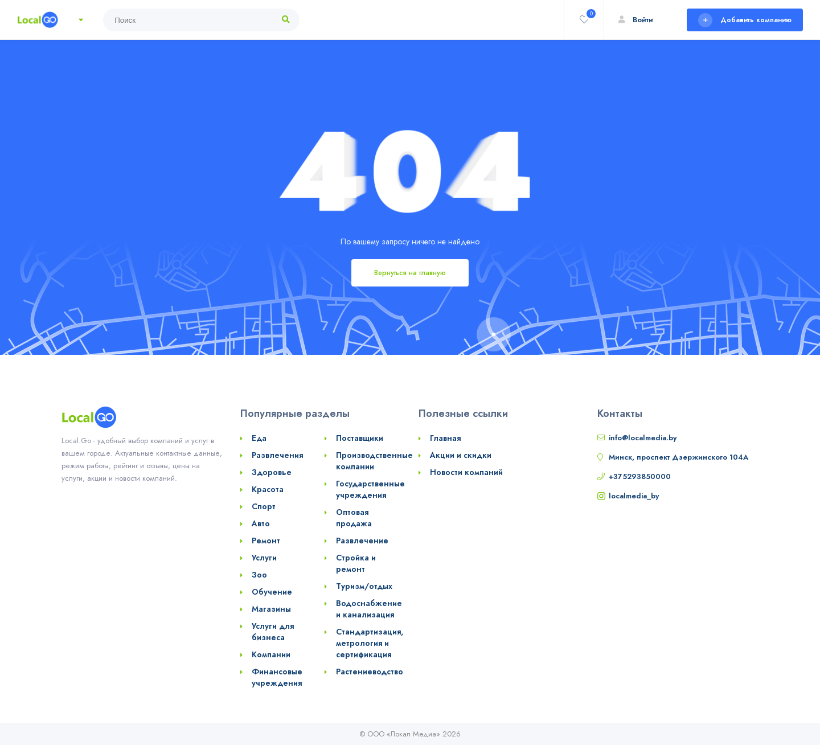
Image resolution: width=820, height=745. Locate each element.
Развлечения (277, 455)
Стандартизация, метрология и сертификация (369, 643)
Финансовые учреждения (277, 677)
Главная (445, 438)
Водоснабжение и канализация (369, 608)
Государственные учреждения (370, 489)
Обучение (272, 591)
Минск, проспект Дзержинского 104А (678, 457)
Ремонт (266, 540)
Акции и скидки (460, 455)
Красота (268, 489)
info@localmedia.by (642, 437)
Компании (271, 654)
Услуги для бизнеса (273, 631)
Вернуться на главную (410, 273)
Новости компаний (466, 472)
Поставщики (359, 438)
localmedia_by (634, 495)
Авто (261, 523)
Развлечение (362, 540)
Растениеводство (369, 671)
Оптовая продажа (354, 517)
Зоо (259, 574)
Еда (259, 438)
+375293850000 (640, 476)
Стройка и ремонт (356, 563)
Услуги (264, 557)
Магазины (271, 609)
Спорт (264, 506)
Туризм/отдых (364, 586)
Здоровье (272, 472)
